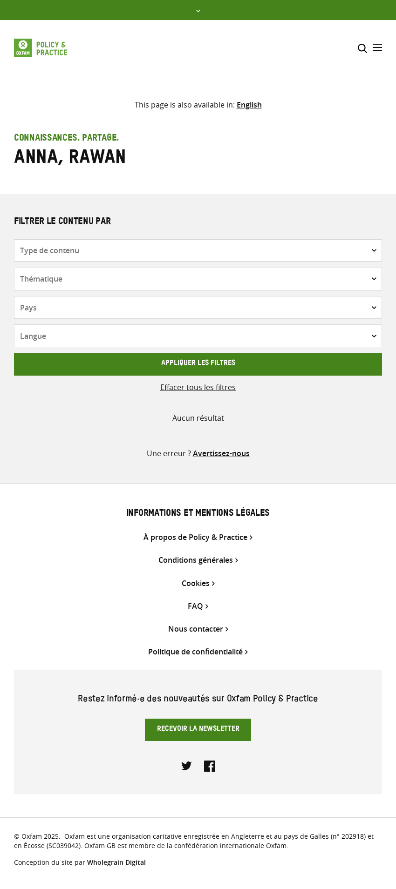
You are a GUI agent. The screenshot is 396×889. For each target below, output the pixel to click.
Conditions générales (195, 560)
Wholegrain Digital (116, 862)
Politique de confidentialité (195, 651)
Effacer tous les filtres (198, 387)
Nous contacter (195, 629)
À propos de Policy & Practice (195, 537)
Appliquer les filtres (198, 364)
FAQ (195, 606)
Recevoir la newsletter (198, 730)
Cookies (196, 583)
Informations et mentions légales (198, 514)
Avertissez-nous (221, 453)
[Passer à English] (249, 105)
